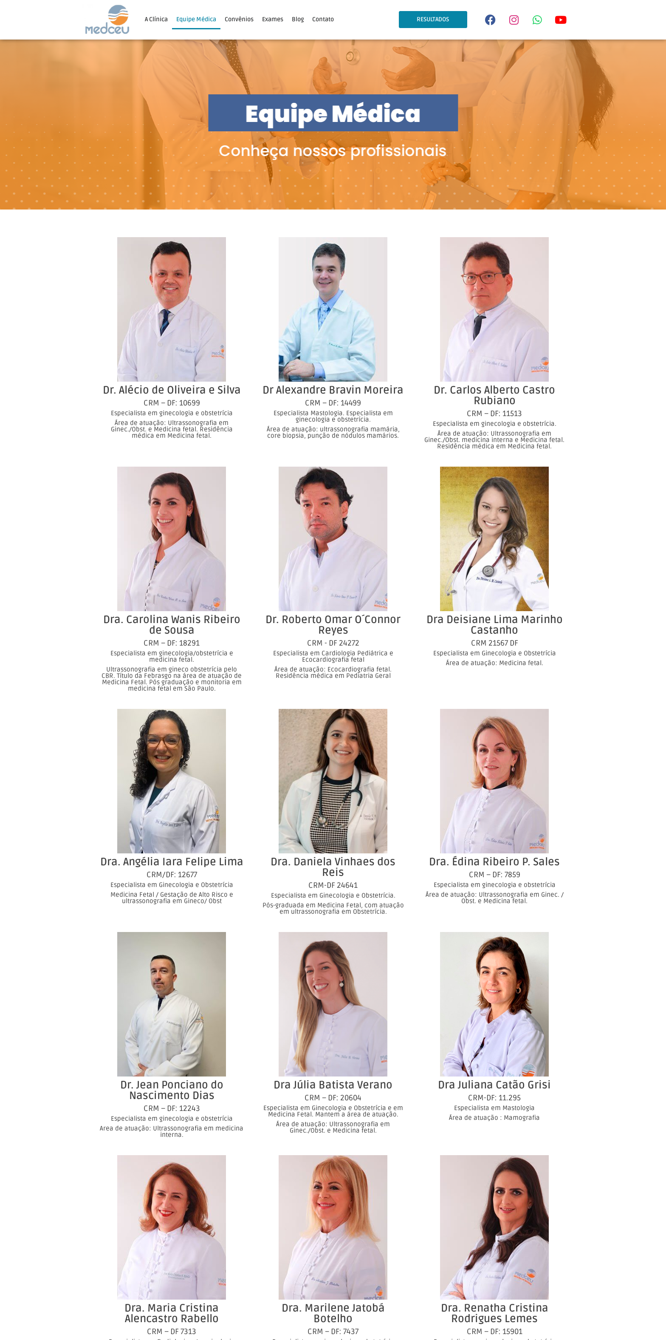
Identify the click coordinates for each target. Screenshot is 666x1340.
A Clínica (156, 19)
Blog (298, 19)
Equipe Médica (196, 19)
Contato (323, 19)
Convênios (239, 19)
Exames (272, 19)
